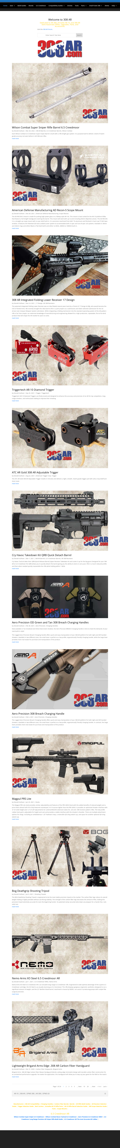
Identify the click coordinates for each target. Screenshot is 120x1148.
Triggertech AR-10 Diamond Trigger (33, 389)
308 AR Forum (47, 29)
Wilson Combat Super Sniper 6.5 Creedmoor (29, 1117)
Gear (11, 6)
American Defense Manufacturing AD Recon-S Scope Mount (47, 210)
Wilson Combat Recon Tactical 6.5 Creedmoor (61, 1117)
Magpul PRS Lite (21, 798)
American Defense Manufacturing (47, 213)
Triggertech (45, 393)
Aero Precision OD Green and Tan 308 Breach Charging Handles (50, 622)
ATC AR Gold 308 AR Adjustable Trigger (35, 472)
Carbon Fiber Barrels (62, 1104)
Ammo (107, 6)
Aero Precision (40, 626)
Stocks (37, 802)
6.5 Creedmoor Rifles (41, 982)
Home (5, 6)
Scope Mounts (64, 213)
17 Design (39, 303)
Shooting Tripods (40, 894)
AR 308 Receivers (49, 303)
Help (113, 6)
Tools (77, 6)
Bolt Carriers (39, 1106)
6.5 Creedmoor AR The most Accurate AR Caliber (80, 1119)
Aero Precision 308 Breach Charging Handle (38, 713)
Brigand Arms (57, 1069)
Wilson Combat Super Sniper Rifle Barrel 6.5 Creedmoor (45, 127)
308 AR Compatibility (32, 1104)
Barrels (72, 1104)
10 (84, 1086)
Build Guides (22, 6)
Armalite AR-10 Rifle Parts (54, 1106)
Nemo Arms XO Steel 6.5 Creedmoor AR (36, 978)
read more (15, 138)
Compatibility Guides (56, 6)
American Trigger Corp (43, 476)
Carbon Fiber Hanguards (44, 1069)
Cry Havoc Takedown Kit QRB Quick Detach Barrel (41, 555)
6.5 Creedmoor (41, 6)
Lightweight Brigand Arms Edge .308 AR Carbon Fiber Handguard (51, 1065)
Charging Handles (52, 626)
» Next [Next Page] (99, 1086)
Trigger (38, 393)
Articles (69, 6)
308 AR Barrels (41, 131)
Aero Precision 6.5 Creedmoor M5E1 (90, 1117)
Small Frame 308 (94, 6)
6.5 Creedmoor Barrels (54, 131)
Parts (83, 6)
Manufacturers (19, 1104)
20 (88, 1086)
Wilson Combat (67, 131)
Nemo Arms (53, 982)
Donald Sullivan (19, 131)
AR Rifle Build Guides (83, 1104)
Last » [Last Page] (105, 1086)
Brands (31, 6)
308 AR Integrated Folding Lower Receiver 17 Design (43, 300)
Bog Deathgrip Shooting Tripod (30, 891)
